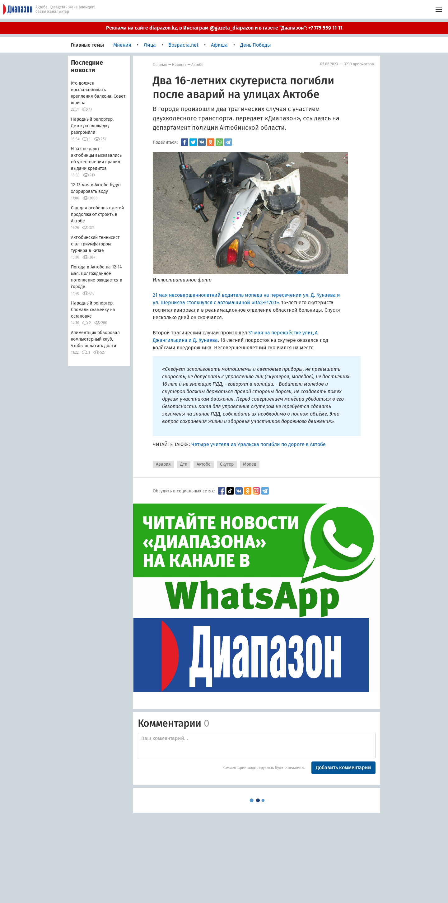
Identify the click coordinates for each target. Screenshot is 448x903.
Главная (160, 65)
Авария (163, 464)
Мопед (249, 464)
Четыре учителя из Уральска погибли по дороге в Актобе (258, 444)
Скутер (227, 464)
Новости (179, 65)
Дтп (183, 464)
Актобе (197, 65)
